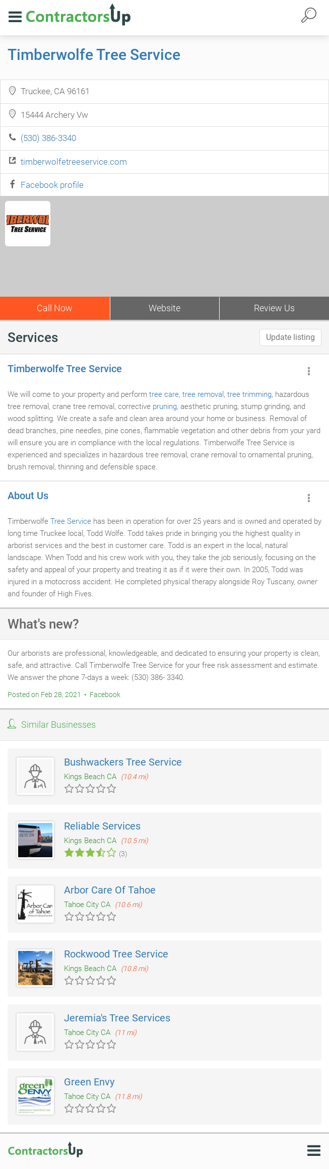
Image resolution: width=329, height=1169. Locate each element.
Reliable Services (102, 826)
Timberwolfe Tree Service (94, 54)
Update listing (290, 337)
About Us (28, 496)
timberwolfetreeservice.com (74, 162)
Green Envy (89, 1082)
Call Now (55, 308)
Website (164, 308)
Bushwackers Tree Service (123, 762)
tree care (164, 394)
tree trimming (249, 394)
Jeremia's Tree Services (117, 1018)
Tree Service (70, 521)
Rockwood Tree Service (116, 954)
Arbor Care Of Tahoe (110, 890)
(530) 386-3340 (48, 138)
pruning (165, 406)
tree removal (203, 394)
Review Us (274, 308)
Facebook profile (52, 185)
